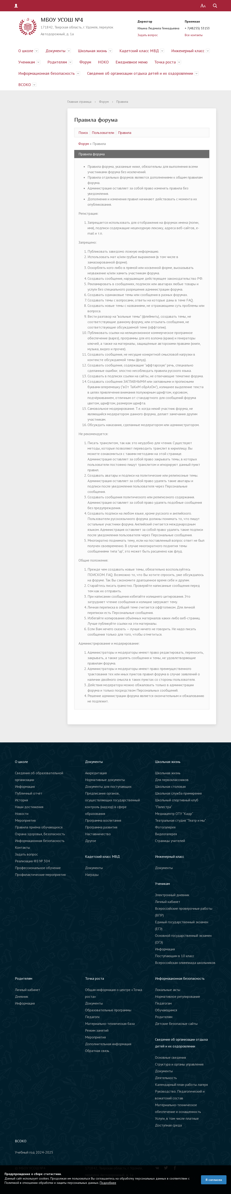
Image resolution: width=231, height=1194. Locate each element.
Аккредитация (96, 773)
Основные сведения (170, 1057)
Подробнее (108, 1183)
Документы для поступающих (108, 786)
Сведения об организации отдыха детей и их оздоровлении (140, 73)
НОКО (103, 62)
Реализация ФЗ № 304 (32, 861)
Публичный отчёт (28, 793)
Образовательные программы (108, 1010)
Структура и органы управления (179, 1064)
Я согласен (214, 1180)
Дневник (21, 996)
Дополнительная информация (108, 1044)
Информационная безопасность (46, 73)
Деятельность (166, 1077)
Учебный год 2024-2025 (34, 1152)
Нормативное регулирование (177, 996)
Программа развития (101, 827)
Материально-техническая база (110, 1023)
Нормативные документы (105, 779)
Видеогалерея (166, 834)
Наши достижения (29, 807)
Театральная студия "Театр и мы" (180, 820)
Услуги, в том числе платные (177, 1118)
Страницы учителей (170, 840)
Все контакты (194, 35)
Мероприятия (25, 820)
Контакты (22, 847)
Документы (55, 50)
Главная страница (79, 102)
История (21, 800)
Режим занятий (97, 1030)
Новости (21, 813)
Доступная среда (168, 1125)
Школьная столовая (170, 786)
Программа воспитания (103, 820)
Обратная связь (97, 1050)
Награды (92, 874)
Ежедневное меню (132, 62)
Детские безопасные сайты (176, 1023)
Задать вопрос (148, 35)
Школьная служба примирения (178, 793)
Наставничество (98, 834)
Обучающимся (166, 1010)
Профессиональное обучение (38, 867)
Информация (25, 786)
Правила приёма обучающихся (38, 827)
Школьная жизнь (92, 50)
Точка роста (165, 62)
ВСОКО (24, 84)
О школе (25, 50)
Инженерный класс (187, 50)
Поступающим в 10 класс (174, 956)
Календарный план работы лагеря (181, 1084)
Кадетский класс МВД (139, 50)
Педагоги (92, 1016)
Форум (85, 62)
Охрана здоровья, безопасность (40, 834)
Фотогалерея (165, 827)
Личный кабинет (167, 901)
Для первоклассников (172, 779)
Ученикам (26, 62)
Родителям (57, 62)
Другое (90, 840)
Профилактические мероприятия (40, 874)
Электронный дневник (172, 895)
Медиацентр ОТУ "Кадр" (174, 813)
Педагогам (163, 1003)
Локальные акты (167, 989)
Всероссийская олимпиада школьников (185, 962)
